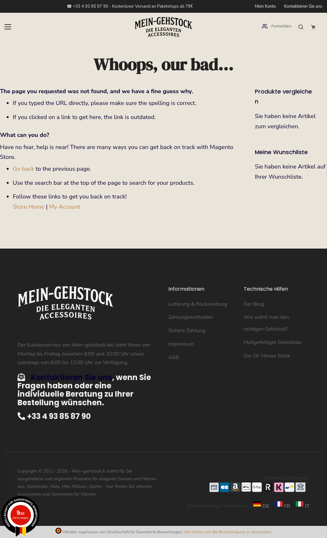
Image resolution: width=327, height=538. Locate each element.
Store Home (28, 207)
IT (300, 506)
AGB (173, 357)
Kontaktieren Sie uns (303, 6)
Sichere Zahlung (186, 330)
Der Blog (254, 304)
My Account (64, 207)
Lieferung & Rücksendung (197, 304)
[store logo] (163, 27)
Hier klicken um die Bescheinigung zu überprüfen (227, 531)
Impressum (181, 343)
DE (259, 506)
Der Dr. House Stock (267, 355)
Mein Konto (265, 6)
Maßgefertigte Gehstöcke (272, 342)
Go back (23, 169)
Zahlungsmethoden (190, 317)
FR (281, 506)
